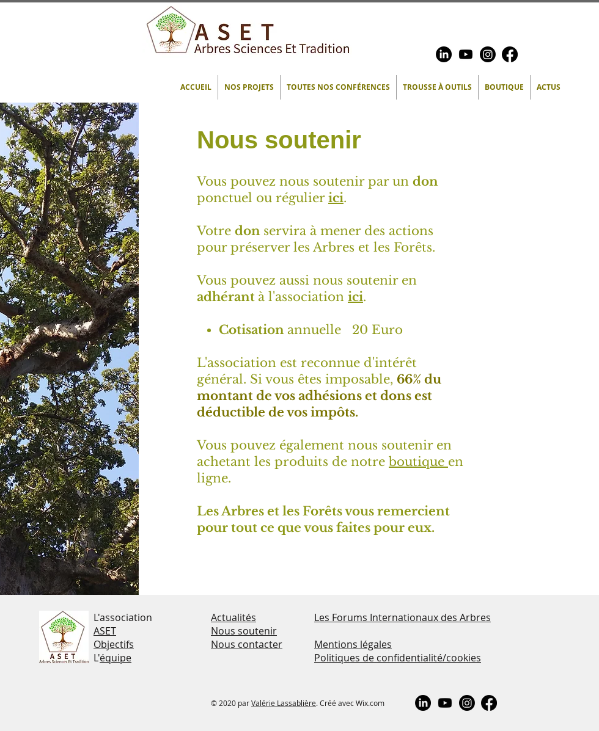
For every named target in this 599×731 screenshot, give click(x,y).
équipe (115, 657)
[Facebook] (510, 54)
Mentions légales (353, 644)
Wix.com (370, 703)
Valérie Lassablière (283, 703)
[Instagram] (488, 54)
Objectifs (114, 644)
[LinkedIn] (444, 54)
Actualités (233, 617)
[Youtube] (466, 54)
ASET (105, 631)
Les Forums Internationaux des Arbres (402, 617)
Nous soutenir (244, 631)
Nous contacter (246, 644)
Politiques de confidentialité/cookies (397, 657)
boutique (418, 461)
